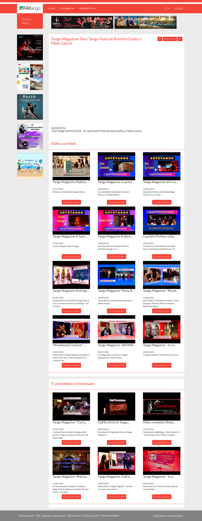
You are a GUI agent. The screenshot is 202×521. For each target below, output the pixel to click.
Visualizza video (71, 202)
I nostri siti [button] (87, 8)
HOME (52, 8)
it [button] (167, 8)
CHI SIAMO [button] (67, 8)
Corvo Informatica (175, 515)
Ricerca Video (26, 21)
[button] (71, 166)
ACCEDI (178, 8)
